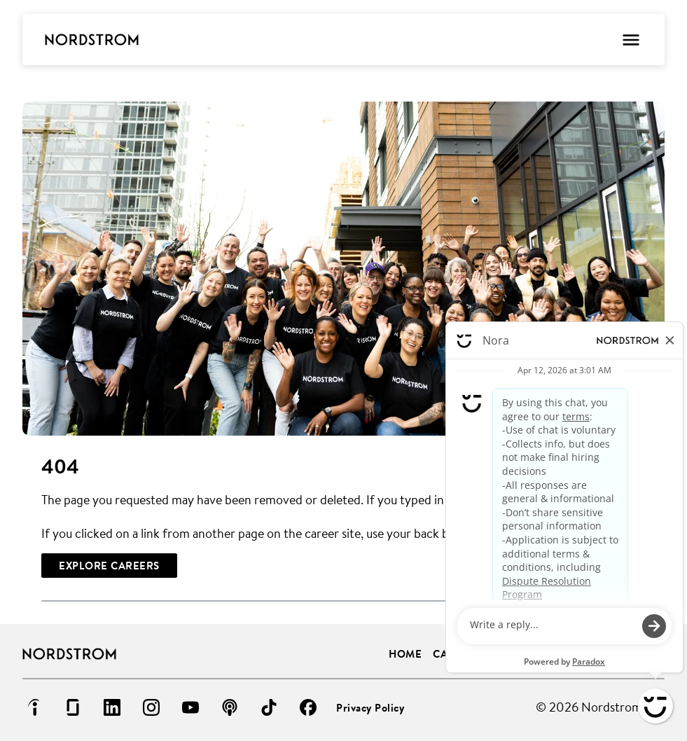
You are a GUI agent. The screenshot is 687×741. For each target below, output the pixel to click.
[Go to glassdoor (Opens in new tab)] (73, 707)
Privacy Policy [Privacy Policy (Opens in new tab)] (370, 707)
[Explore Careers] (109, 565)
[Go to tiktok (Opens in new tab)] (269, 707)
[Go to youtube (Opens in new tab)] (190, 707)
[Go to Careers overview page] (92, 40)
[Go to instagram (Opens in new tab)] (151, 707)
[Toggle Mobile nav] (630, 39)
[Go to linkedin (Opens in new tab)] (112, 707)
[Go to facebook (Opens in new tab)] (308, 707)
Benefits (518, 653)
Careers (457, 653)
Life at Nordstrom (609, 653)
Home (405, 653)
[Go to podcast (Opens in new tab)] (229, 707)
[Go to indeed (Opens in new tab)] (33, 707)
